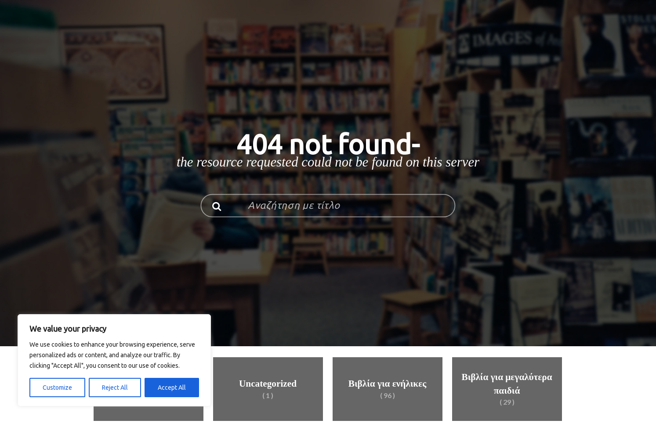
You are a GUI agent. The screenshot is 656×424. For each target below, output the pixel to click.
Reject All (115, 387)
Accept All (172, 387)
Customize (57, 387)
